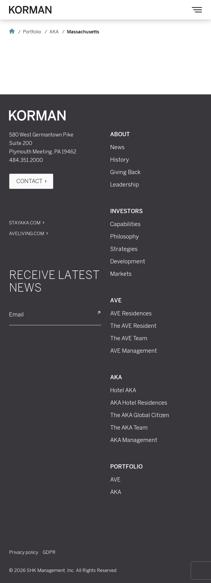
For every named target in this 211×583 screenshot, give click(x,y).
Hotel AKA (123, 390)
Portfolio (32, 31)
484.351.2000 (26, 160)
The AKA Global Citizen (139, 415)
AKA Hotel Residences (138, 402)
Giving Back (125, 172)
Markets (121, 273)
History (119, 159)
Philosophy (124, 236)
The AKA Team (129, 427)
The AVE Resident (133, 325)
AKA (54, 31)
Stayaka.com (24, 223)
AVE (115, 301)
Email (16, 314)
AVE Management (133, 350)
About (120, 134)
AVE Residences (131, 313)
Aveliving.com (26, 233)
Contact (29, 181)
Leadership (124, 184)
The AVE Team (128, 338)
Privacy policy (23, 552)
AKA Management (133, 440)
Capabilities (125, 224)
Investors (126, 211)
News (117, 147)
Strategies (124, 249)
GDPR (49, 552)
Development (127, 261)
